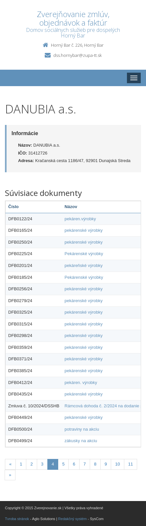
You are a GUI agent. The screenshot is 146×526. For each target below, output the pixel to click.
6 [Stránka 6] (74, 464)
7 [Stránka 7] (85, 464)
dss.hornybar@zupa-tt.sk (77, 55)
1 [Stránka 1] (21, 464)
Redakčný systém (72, 519)
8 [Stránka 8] (95, 464)
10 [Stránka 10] (117, 464)
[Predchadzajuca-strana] (10, 464)
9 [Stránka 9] (106, 464)
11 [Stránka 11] (130, 464)
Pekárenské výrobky (83, 253)
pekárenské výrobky (83, 230)
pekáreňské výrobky (83, 265)
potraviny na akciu (81, 429)
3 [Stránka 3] (42, 464)
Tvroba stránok (17, 519)
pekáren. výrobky (80, 382)
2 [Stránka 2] (31, 464)
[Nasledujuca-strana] (10, 475)
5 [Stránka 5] (63, 464)
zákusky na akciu (80, 440)
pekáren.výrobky (80, 218)
